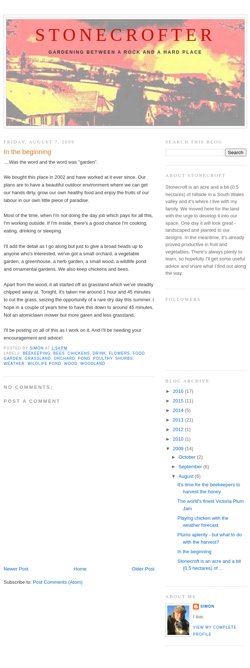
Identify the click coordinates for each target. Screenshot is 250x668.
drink (99, 353)
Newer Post (16, 569)
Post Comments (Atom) (58, 582)
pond (84, 358)
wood (71, 364)
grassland (38, 358)
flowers (119, 353)
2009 (179, 448)
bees (59, 353)
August (187, 476)
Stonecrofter (125, 35)
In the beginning (194, 551)
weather (14, 364)
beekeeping (36, 353)
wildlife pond (44, 364)
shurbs (124, 358)
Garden (13, 358)
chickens (79, 353)
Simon (207, 606)
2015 (179, 401)
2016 (179, 391)
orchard (64, 358)
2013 (179, 420)
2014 (179, 410)
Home (80, 569)
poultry (103, 358)
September (191, 466)
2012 (179, 429)
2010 (179, 439)
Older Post (143, 569)
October (188, 457)
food (139, 353)
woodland (93, 364)
